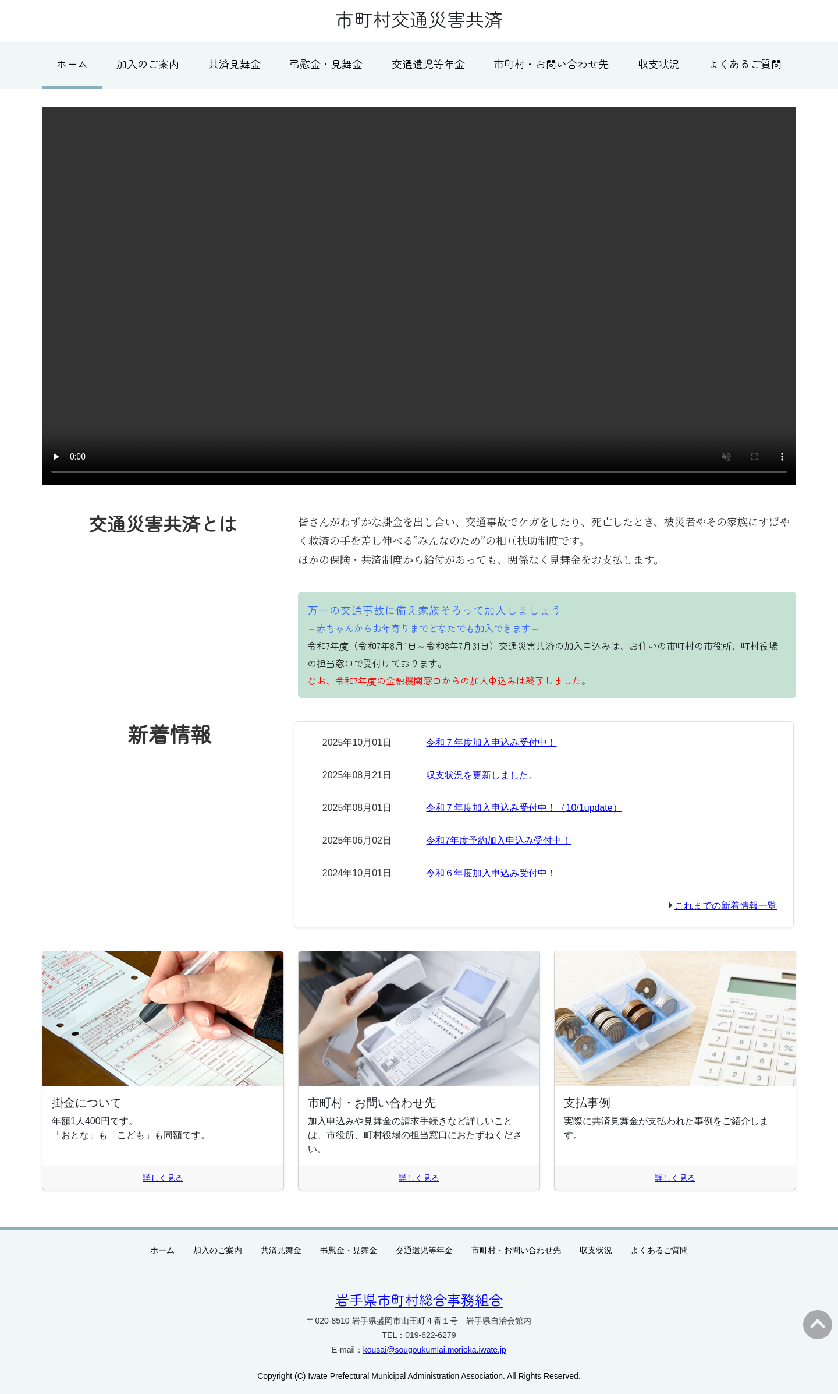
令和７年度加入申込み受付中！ (491, 742)
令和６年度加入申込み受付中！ (491, 873)
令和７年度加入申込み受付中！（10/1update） (524, 808)
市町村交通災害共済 (419, 18)
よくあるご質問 (745, 63)
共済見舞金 (234, 63)
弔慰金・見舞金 (326, 63)
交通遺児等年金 (428, 63)
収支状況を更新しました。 (482, 775)
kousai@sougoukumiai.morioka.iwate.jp (434, 1349)
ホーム (72, 63)
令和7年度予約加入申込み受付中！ (498, 840)
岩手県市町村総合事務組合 (419, 1299)
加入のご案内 (147, 63)
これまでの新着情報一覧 (725, 905)
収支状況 (659, 63)
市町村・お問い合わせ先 (551, 63)
